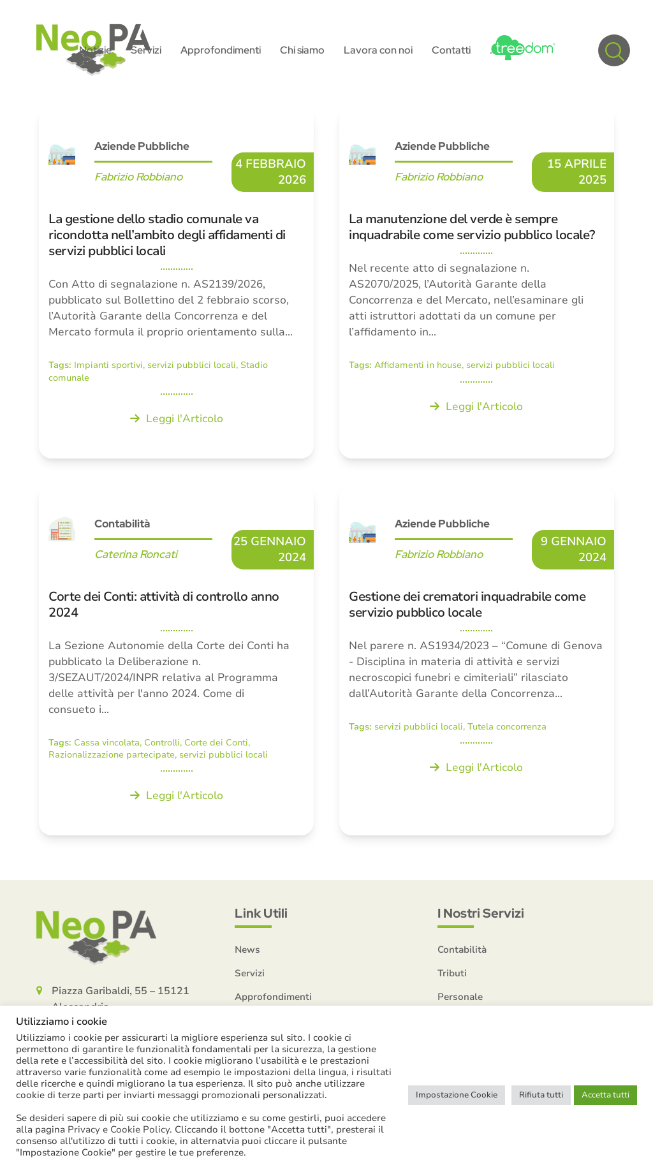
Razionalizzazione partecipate (111, 757)
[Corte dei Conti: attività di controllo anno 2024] (176, 662)
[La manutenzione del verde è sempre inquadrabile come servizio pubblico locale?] (476, 284)
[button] (614, 51)
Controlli (162, 744)
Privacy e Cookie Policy (119, 1129)
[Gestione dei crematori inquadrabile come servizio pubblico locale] (476, 662)
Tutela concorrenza (507, 729)
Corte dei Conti (216, 744)
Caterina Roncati (135, 556)
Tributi (452, 975)
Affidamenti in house (418, 367)
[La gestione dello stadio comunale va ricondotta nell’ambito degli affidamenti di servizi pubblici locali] (176, 284)
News (247, 951)
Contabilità (122, 525)
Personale (460, 998)
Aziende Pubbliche (141, 148)
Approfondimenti (273, 998)
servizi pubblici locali (191, 367)
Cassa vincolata (107, 744)
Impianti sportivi (108, 367)
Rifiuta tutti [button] (541, 1095)
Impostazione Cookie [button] (456, 1095)
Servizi (250, 975)
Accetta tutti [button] (605, 1095)
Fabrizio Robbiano (138, 179)
